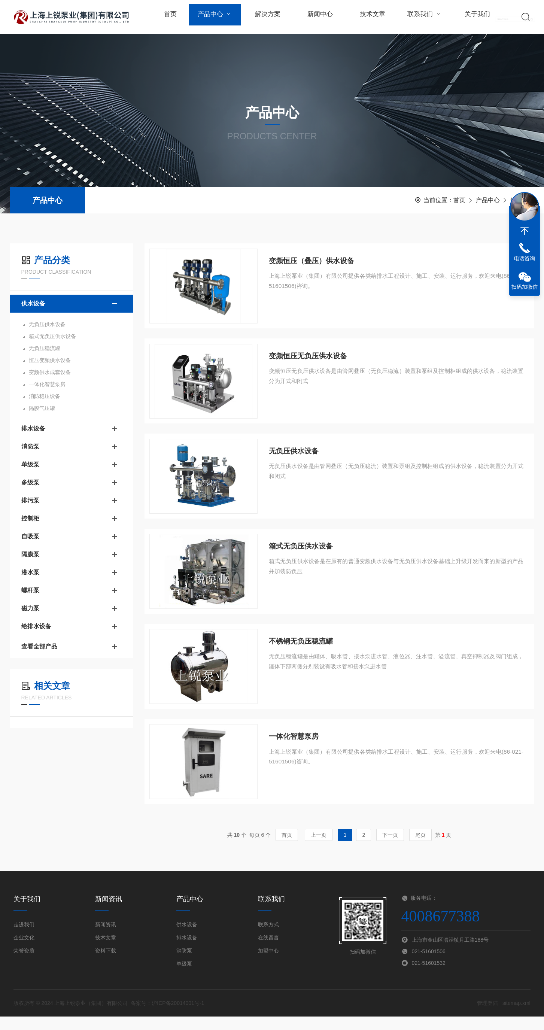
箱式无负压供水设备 (52, 336)
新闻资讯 (105, 938)
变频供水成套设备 (50, 372)
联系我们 (419, 17)
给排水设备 (36, 626)
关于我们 (470, 17)
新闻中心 (316, 17)
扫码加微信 (524, 287)
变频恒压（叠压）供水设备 (314, 262)
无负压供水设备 (47, 324)
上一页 (318, 848)
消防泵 (30, 446)
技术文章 (367, 17)
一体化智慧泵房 (47, 384)
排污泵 (30, 500)
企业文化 (23, 951)
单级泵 (30, 464)
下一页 (390, 848)
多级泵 (30, 482)
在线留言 (268, 951)
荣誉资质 (23, 964)
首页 (170, 17)
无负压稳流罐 (44, 348)
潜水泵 (30, 572)
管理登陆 (487, 1017)
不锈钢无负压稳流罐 (303, 651)
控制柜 (30, 518)
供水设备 (33, 303)
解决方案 (265, 17)
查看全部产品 (71, 646)
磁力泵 (30, 608)
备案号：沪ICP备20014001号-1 (167, 1017)
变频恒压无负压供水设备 (310, 359)
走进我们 (23, 938)
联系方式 (268, 938)
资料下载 (105, 964)
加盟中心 (268, 964)
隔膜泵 (30, 554)
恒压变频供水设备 (50, 360)
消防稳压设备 (44, 396)
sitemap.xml (516, 1017)
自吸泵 (30, 536)
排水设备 (33, 428)
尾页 (420, 848)
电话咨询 (524, 258)
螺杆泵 (30, 590)
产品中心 (213, 17)
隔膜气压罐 (42, 408)
